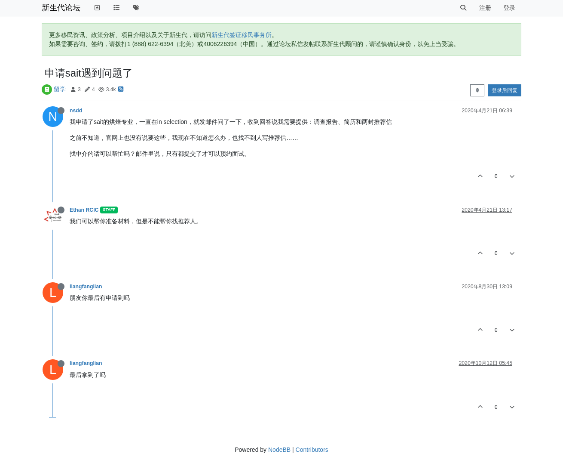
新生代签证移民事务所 (241, 34)
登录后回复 (504, 90)
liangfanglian (86, 287)
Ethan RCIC (84, 210)
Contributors (312, 449)
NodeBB (279, 449)
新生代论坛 (61, 7)
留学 (60, 89)
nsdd (76, 111)
